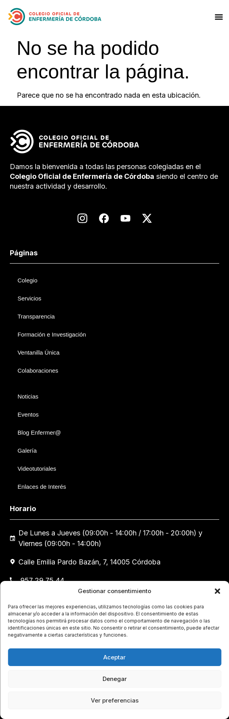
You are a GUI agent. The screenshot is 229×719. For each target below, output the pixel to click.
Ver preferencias (115, 700)
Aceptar (114, 657)
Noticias (28, 396)
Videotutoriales (37, 468)
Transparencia (36, 316)
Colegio (28, 280)
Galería (27, 450)
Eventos (28, 414)
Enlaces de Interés (42, 486)
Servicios (29, 298)
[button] (217, 591)
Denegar (115, 679)
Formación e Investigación (52, 334)
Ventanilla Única (39, 352)
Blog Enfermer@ (39, 432)
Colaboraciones (38, 370)
